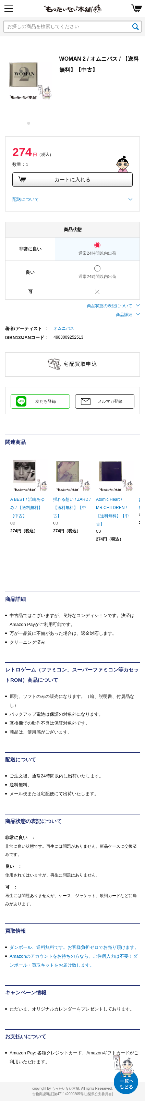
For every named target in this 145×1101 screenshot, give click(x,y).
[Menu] (8, 8)
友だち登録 (45, 401)
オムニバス (63, 328)
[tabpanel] (28, 76)
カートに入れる (54, 179)
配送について (72, 199)
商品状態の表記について (113, 305)
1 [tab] (29, 123)
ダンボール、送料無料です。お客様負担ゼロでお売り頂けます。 (74, 947)
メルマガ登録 (110, 401)
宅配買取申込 (80, 364)
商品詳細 (128, 314)
